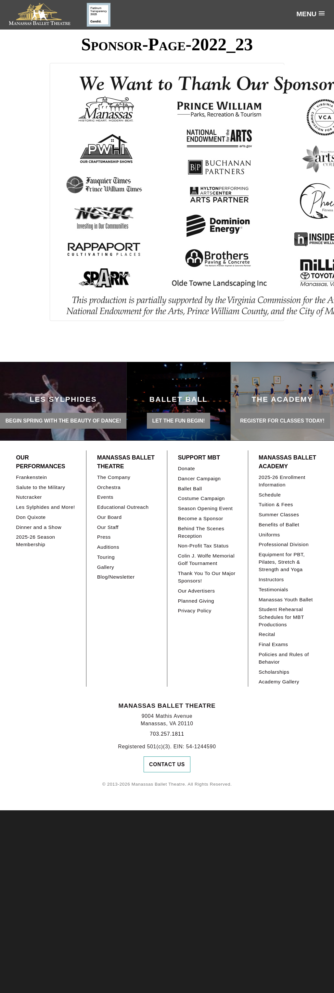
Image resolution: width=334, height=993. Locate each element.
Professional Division (284, 544)
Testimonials (273, 589)
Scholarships (274, 672)
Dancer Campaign (199, 478)
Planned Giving (196, 601)
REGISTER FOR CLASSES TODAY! (282, 420)
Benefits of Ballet (279, 524)
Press (104, 537)
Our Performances (40, 462)
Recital (267, 634)
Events (105, 497)
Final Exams (273, 644)
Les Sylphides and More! (45, 507)
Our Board (109, 517)
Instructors (271, 579)
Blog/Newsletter (116, 577)
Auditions (108, 547)
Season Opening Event (205, 508)
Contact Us (167, 764)
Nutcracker (29, 497)
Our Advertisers (196, 591)
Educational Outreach (123, 507)
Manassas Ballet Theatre (126, 462)
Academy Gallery (279, 681)
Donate (186, 468)
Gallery (105, 567)
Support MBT (199, 457)
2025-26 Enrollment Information (282, 480)
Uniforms (269, 534)
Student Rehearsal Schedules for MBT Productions (281, 617)
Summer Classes (279, 514)
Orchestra (109, 487)
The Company (114, 477)
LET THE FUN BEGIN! (178, 420)
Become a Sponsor (200, 518)
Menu (306, 14)
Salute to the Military (40, 487)
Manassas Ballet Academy (287, 462)
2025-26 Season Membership (35, 540)
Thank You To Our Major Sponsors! (206, 576)
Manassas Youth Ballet (286, 599)
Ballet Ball (190, 488)
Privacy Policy (194, 610)
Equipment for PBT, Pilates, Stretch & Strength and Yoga (282, 562)
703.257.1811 (167, 734)
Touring (106, 557)
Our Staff (108, 527)
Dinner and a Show (38, 527)
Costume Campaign (201, 498)
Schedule (270, 494)
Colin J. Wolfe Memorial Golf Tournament (206, 559)
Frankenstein (31, 477)
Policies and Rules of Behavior (284, 658)
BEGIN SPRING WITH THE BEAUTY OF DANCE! (63, 420)
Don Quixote (30, 517)
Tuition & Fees (276, 504)
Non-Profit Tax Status (203, 545)
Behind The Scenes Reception (201, 532)
